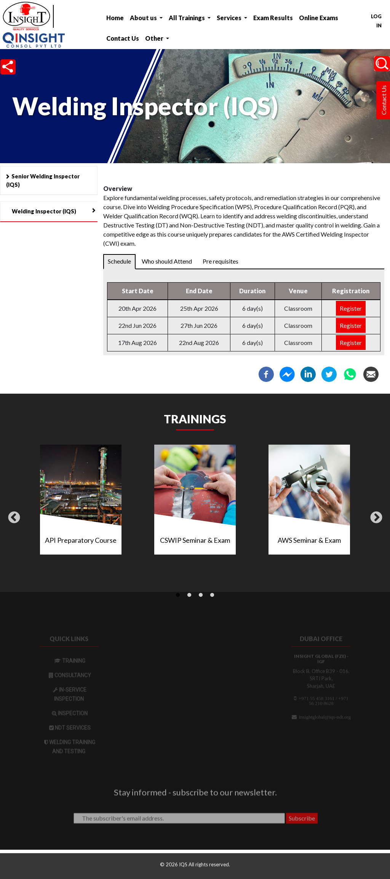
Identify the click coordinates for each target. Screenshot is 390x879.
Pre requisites (220, 261)
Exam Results (273, 17)
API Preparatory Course (81, 540)
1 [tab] (178, 595)
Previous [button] (14, 518)
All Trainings (187, 17)
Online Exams (318, 17)
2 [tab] (189, 595)
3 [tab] (201, 595)
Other (155, 38)
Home (115, 17)
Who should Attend (167, 261)
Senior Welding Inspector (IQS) (43, 180)
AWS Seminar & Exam (309, 540)
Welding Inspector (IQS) (44, 211)
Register (351, 308)
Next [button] (376, 518)
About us (144, 17)
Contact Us (122, 38)
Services (230, 17)
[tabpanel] (195, 503)
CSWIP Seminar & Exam (195, 540)
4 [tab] (212, 595)
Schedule (119, 261)
